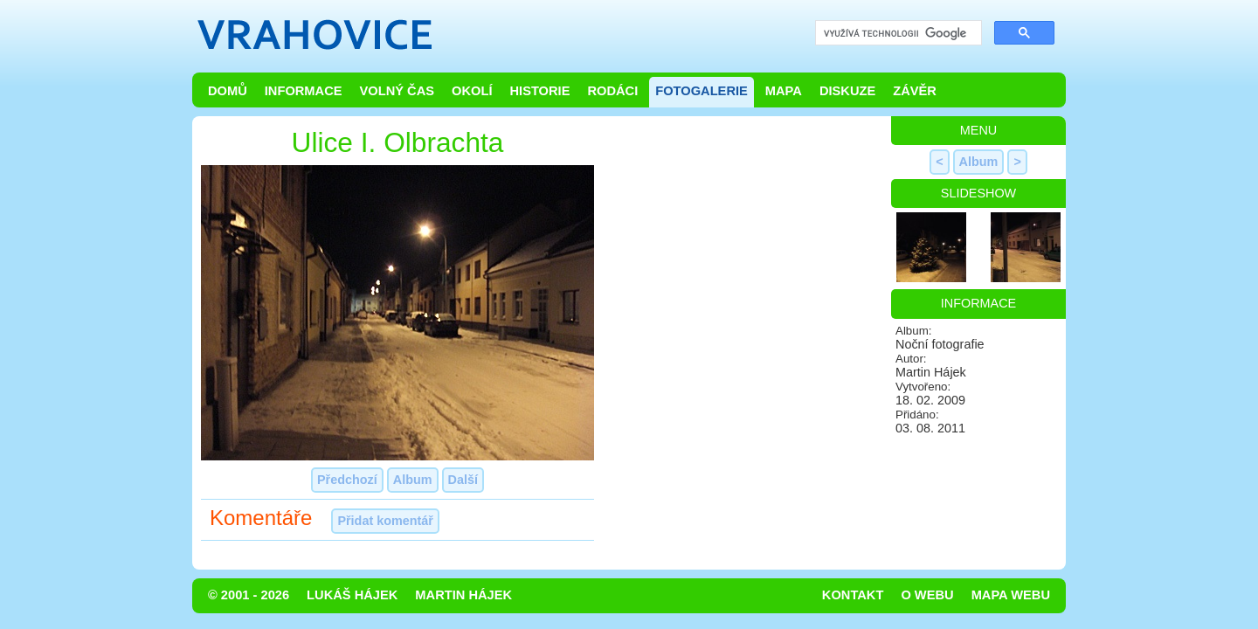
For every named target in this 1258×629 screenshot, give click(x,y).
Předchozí (347, 480)
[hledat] (897, 33)
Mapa (783, 91)
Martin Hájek (463, 595)
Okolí (472, 91)
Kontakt (853, 595)
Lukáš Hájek (352, 595)
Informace (303, 91)
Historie (539, 91)
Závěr (915, 91)
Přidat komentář (385, 521)
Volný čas (397, 91)
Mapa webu (1010, 595)
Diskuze (847, 91)
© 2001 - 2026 (248, 595)
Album (412, 480)
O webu (927, 595)
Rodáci (612, 91)
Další (463, 480)
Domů (227, 91)
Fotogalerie (701, 91)
